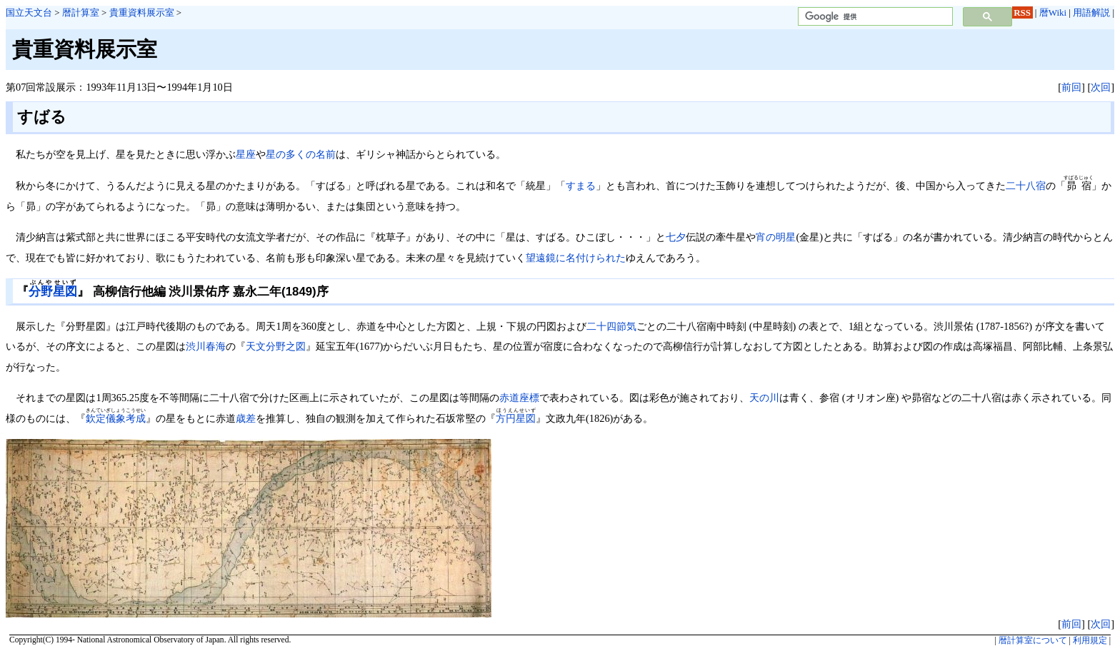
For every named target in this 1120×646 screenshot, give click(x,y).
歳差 (246, 418)
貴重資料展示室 (141, 12)
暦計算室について (1033, 640)
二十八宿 (1026, 185)
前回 (1071, 87)
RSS (1022, 12)
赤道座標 (519, 397)
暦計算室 (80, 12)
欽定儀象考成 (116, 418)
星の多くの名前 (301, 154)
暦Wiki (1052, 12)
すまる (581, 185)
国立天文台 (29, 12)
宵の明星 (776, 237)
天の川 (764, 397)
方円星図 (516, 418)
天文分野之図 (276, 346)
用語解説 (1091, 12)
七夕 (676, 237)
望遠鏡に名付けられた (576, 257)
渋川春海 (206, 346)
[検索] (874, 16)
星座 (246, 154)
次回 (1101, 87)
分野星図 (53, 291)
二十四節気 (611, 326)
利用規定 (1090, 640)
